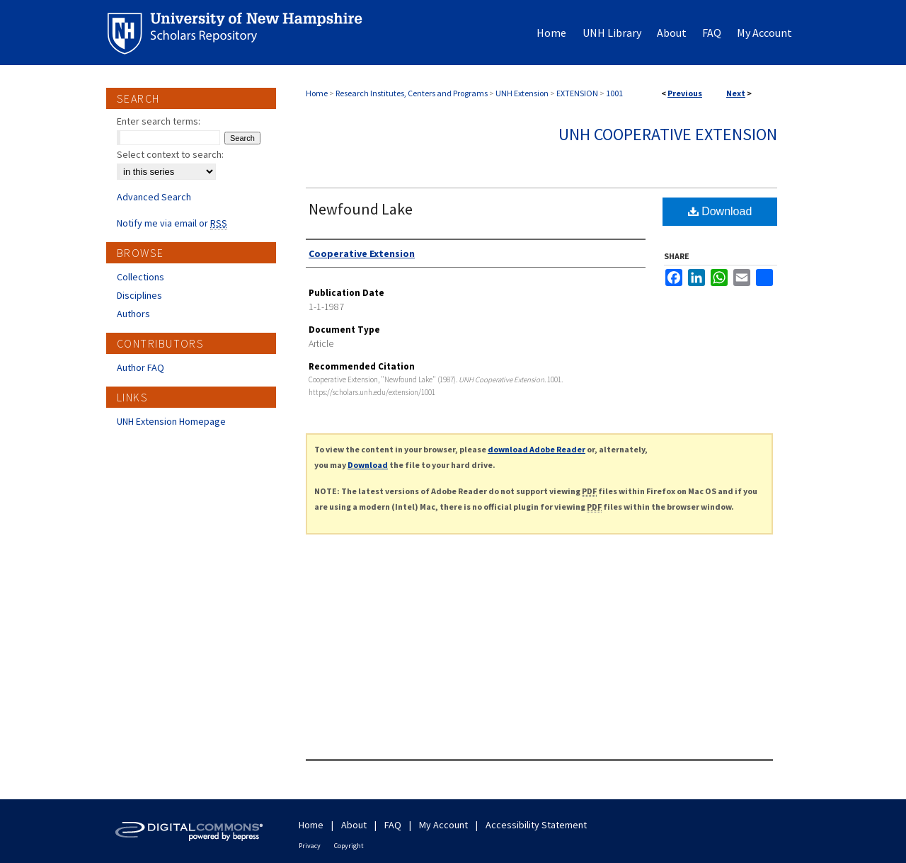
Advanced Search (154, 196)
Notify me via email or (172, 223)
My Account (443, 824)
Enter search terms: (158, 121)
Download (720, 211)
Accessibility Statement (536, 824)
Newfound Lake (361, 209)
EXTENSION (577, 93)
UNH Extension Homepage (171, 421)
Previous (684, 93)
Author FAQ (140, 367)
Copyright (349, 845)
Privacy (310, 845)
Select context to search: (170, 154)
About (354, 824)
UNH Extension (522, 93)
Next (735, 93)
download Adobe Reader (536, 449)
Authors (133, 313)
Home (317, 93)
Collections (140, 276)
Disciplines (139, 295)
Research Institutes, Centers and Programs (412, 93)
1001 (614, 93)
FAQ (392, 824)
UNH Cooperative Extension (667, 134)
